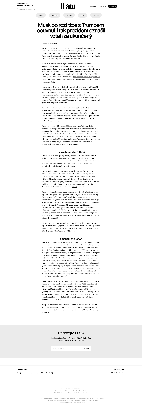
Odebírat (112, 6)
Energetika (69, 15)
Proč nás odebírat (47, 398)
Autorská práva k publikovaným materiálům (65, 398)
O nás (38, 398)
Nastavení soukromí (80, 400)
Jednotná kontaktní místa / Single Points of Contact (72, 402)
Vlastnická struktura (93, 400)
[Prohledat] (105, 15)
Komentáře (96, 15)
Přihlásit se (102, 6)
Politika (82, 15)
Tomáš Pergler (53, 43)
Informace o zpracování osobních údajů (56, 400)
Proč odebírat (93, 6)
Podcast (41, 15)
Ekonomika (55, 15)
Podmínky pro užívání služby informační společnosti (92, 398)
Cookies (71, 400)
